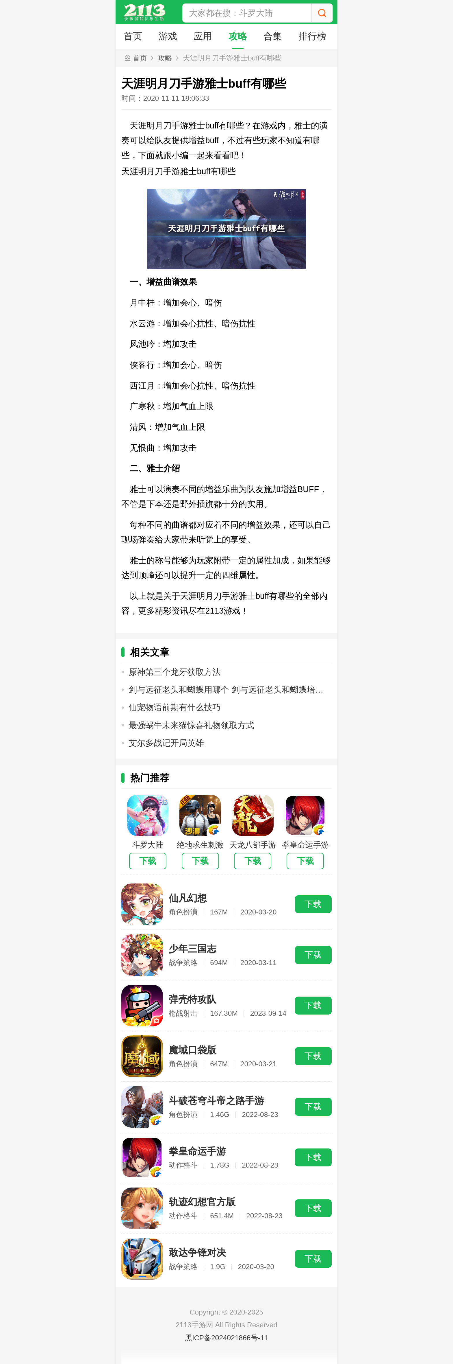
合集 (275, 36)
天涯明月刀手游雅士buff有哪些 (232, 58)
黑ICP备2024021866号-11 (226, 1338)
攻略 (240, 36)
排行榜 (316, 36)
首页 (133, 36)
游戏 (169, 36)
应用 (204, 36)
